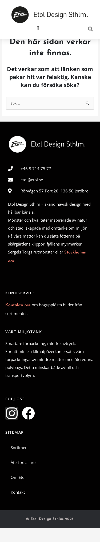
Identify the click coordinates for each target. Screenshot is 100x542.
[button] (38, 28)
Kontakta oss (18, 320)
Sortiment (20, 461)
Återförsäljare (23, 476)
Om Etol (18, 491)
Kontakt (18, 506)
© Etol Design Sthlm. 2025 (50, 533)
